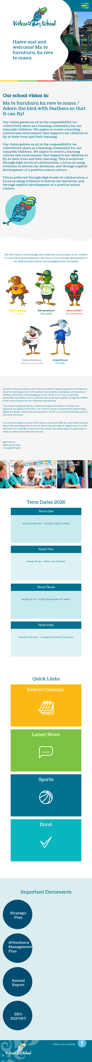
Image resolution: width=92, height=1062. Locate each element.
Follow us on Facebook (64, 1044)
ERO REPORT (18, 1016)
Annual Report (18, 982)
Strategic (18, 913)
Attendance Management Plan (20, 947)
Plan (18, 917)
